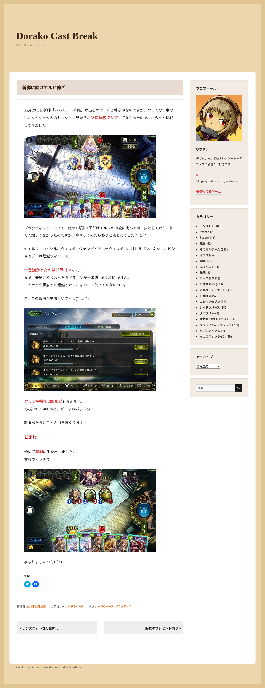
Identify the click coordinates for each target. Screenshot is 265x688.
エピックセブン (210, 302)
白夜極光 (205, 296)
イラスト (205, 255)
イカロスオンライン (213, 336)
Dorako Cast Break (57, 35)
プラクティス (123, 606)
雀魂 (202, 272)
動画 (202, 261)
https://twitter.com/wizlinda (216, 181)
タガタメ (205, 313)
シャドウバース (74, 606)
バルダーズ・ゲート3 (213, 290)
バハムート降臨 (68, 109)
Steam (204, 238)
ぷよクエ (205, 267)
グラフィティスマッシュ (215, 325)
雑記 (202, 243)
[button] (90, 176)
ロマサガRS (207, 284)
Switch (204, 232)
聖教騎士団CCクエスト (214, 319)
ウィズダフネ (208, 278)
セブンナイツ (208, 331)
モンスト (205, 226)
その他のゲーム (210, 249)
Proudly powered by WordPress (63, 667)
